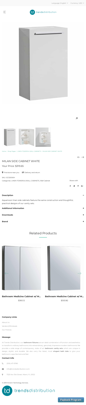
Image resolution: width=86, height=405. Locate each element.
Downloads (7, 215)
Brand (5, 221)
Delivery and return (31, 172)
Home (4, 151)
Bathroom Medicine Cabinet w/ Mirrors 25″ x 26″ (28, 296)
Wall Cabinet (45, 181)
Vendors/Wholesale (9, 326)
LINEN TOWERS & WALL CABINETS (29, 151)
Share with (74, 181)
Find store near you (10, 172)
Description (7, 195)
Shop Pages (12, 151)
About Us (5, 322)
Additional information (13, 208)
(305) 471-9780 (12, 363)
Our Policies (6, 330)
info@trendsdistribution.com (18, 369)
